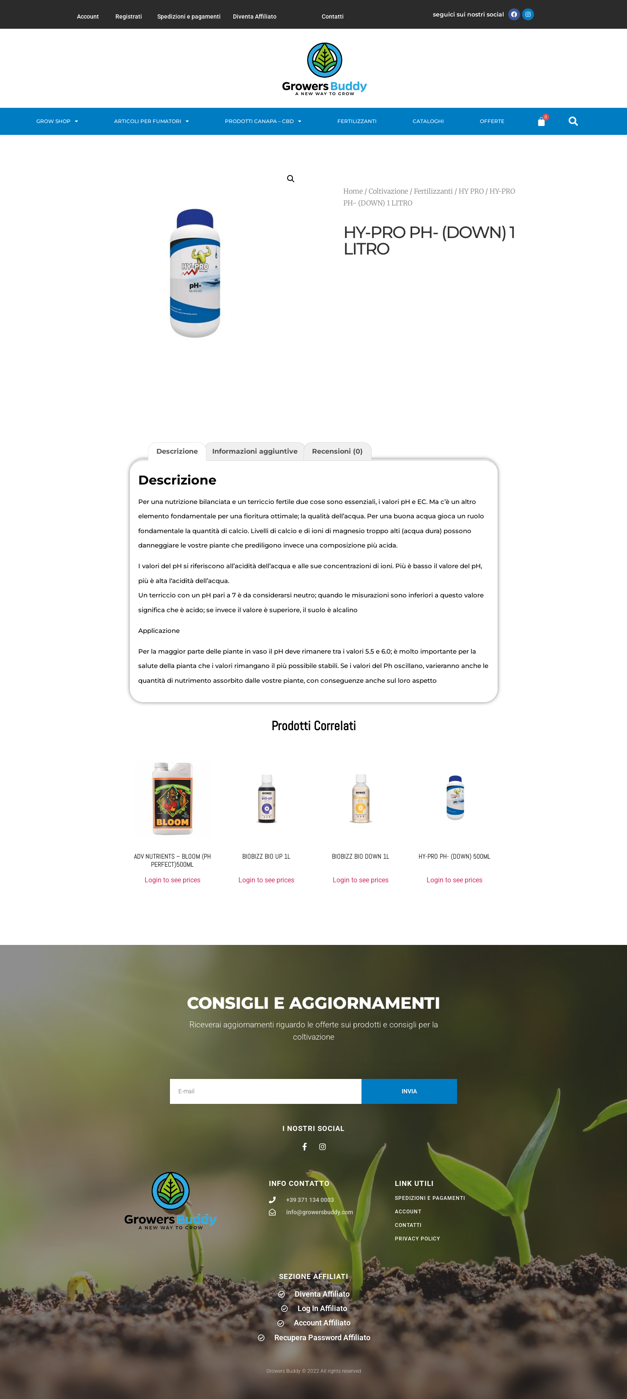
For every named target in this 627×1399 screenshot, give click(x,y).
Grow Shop (57, 121)
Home (353, 191)
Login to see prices (172, 880)
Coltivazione (388, 191)
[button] (573, 121)
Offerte (492, 121)
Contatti (333, 16)
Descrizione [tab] (177, 451)
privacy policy (417, 1239)
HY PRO (471, 191)
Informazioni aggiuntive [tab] (255, 451)
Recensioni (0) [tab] (337, 451)
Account (88, 16)
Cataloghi (428, 121)
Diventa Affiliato (255, 16)
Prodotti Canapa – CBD (263, 121)
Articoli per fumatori (151, 121)
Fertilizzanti (357, 121)
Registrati (128, 16)
